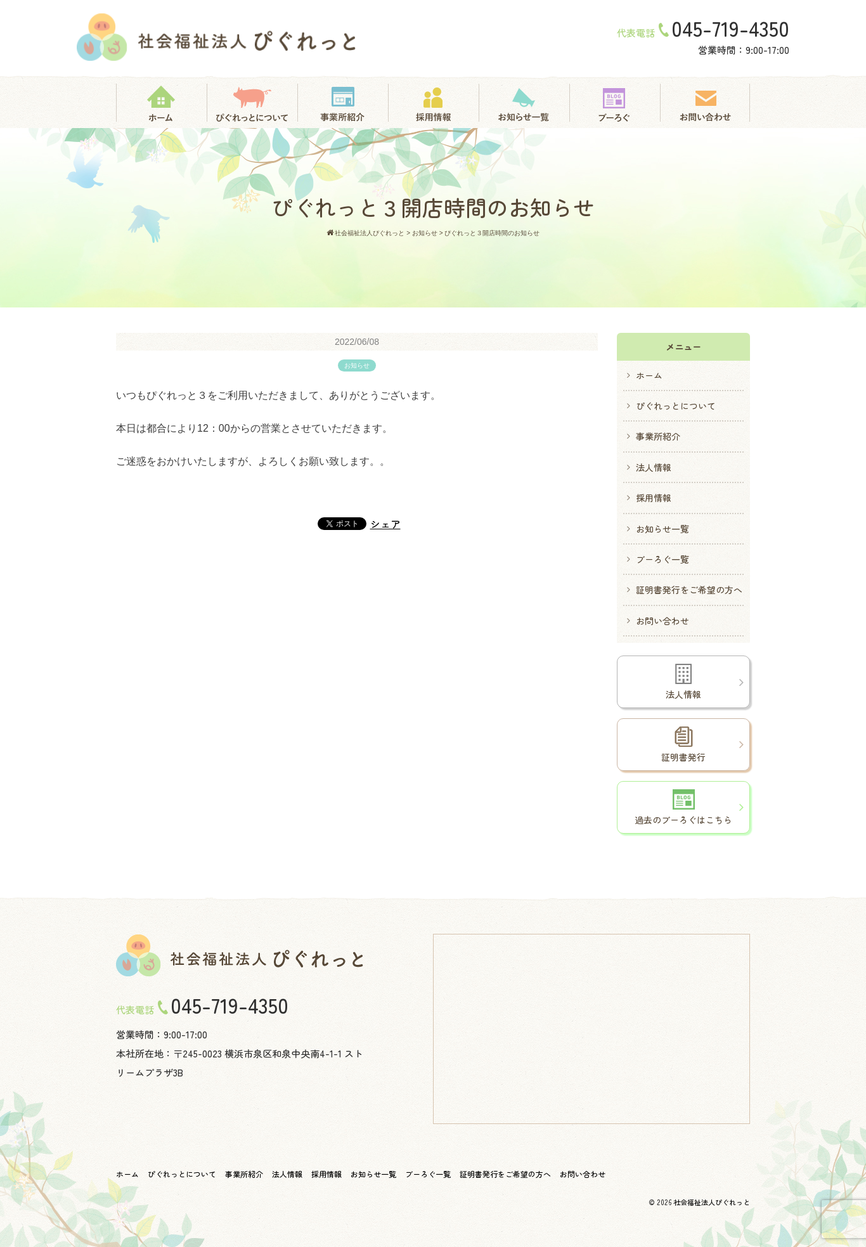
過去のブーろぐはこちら (683, 807)
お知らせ (357, 365)
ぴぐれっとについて (676, 405)
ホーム (649, 375)
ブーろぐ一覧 (662, 559)
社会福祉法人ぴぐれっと (711, 1202)
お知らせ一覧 (662, 528)
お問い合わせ (662, 620)
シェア (385, 523)
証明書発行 (683, 745)
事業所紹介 (658, 436)
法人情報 (653, 467)
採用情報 (653, 497)
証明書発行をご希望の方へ (689, 589)
